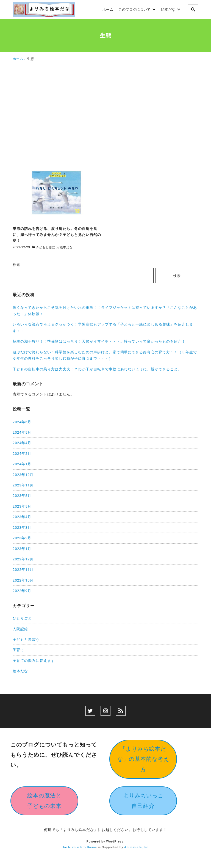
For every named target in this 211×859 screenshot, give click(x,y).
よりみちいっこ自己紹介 (143, 800)
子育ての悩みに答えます (34, 661)
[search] (193, 9)
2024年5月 (22, 432)
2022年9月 (22, 591)
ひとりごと (22, 618)
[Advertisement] (105, 114)
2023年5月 (22, 506)
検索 (16, 265)
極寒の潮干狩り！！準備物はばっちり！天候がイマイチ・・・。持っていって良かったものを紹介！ (99, 341)
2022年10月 (23, 580)
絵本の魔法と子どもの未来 (44, 800)
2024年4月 (22, 443)
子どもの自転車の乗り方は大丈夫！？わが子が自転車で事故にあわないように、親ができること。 (97, 369)
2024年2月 (22, 453)
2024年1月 (22, 464)
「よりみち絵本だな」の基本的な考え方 (143, 758)
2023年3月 (22, 527)
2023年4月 (22, 517)
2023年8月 (22, 496)
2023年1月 (22, 549)
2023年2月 (22, 538)
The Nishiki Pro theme (79, 847)
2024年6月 (22, 422)
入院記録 (20, 629)
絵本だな (66, 247)
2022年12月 (23, 559)
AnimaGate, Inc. (137, 847)
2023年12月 (23, 475)
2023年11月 (23, 485)
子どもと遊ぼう (47, 247)
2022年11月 (23, 570)
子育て (18, 650)
